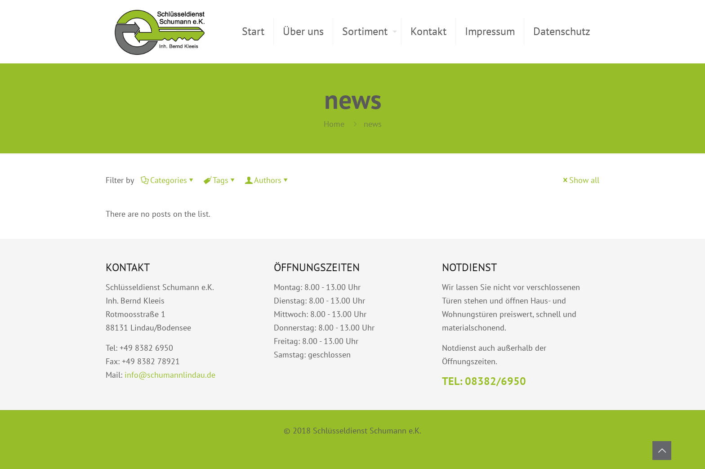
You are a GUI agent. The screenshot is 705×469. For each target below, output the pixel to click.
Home (334, 124)
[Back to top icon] (661, 450)
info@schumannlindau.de (170, 375)
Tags (219, 180)
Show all (580, 180)
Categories (168, 180)
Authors (267, 180)
